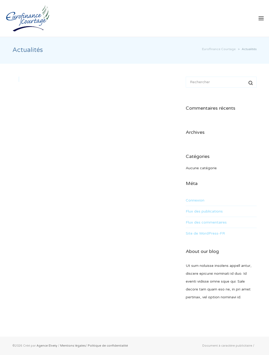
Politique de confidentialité (108, 345)
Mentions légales (73, 345)
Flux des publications (204, 211)
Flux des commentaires (206, 222)
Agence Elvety (47, 345)
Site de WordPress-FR (205, 233)
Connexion (195, 200)
